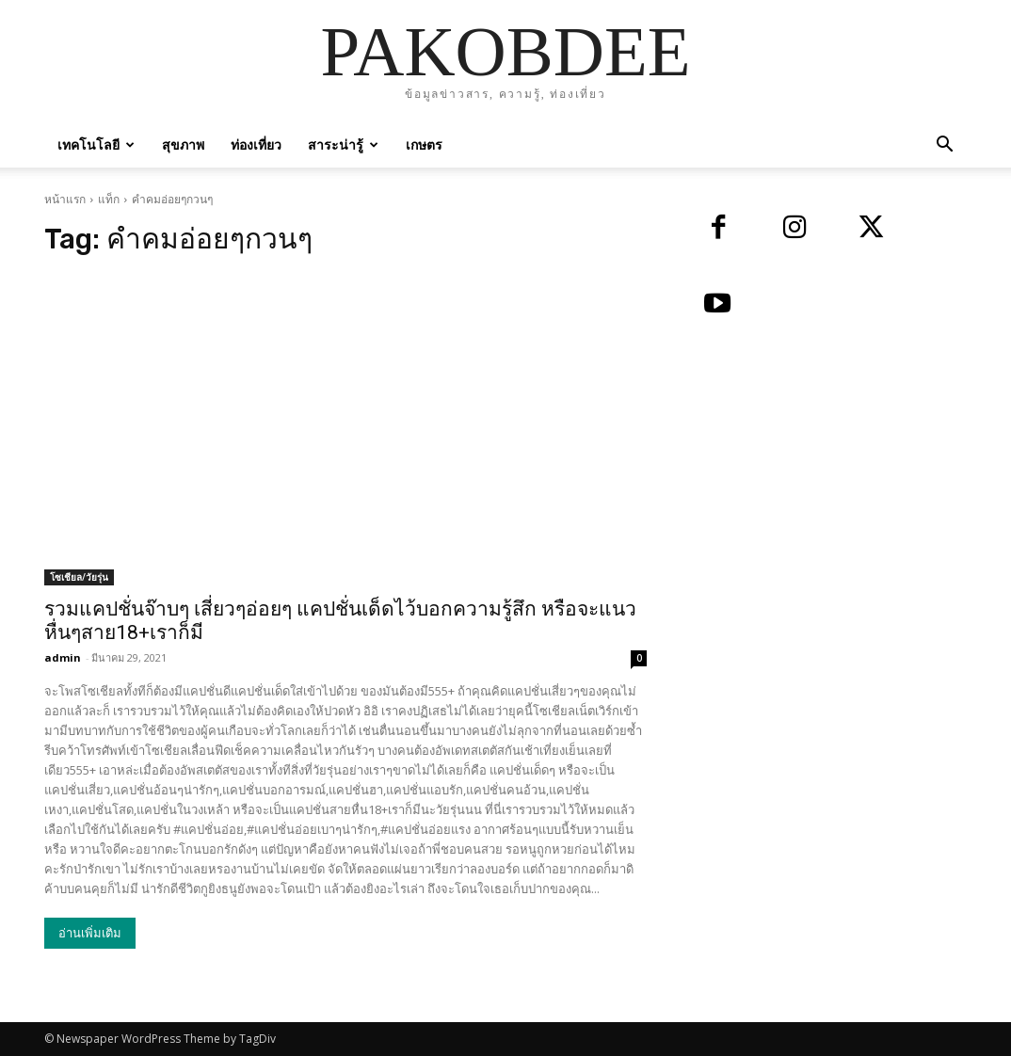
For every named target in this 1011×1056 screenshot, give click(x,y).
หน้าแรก (65, 199)
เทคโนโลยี (96, 144)
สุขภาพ (183, 144)
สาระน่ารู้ (343, 144)
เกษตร (424, 144)
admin (62, 657)
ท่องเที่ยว (256, 144)
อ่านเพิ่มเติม (89, 933)
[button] (944, 146)
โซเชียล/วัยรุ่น (79, 577)
